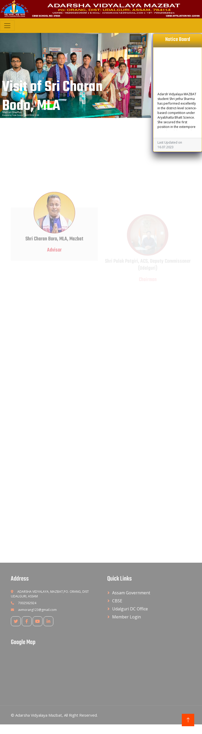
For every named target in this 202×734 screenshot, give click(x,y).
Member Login (126, 617)
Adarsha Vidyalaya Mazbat (38, 715)
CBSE (117, 601)
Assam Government (131, 593)
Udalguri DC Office (130, 609)
